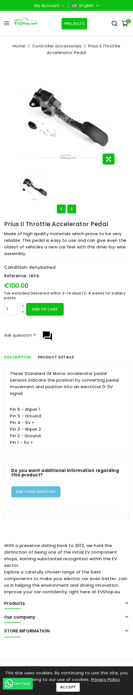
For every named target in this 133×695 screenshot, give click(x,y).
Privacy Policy (105, 679)
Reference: (16, 276)
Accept (68, 687)
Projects (74, 23)
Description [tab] (17, 357)
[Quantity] (10, 309)
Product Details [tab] (56, 357)
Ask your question (36, 491)
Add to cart (45, 309)
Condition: (16, 267)
